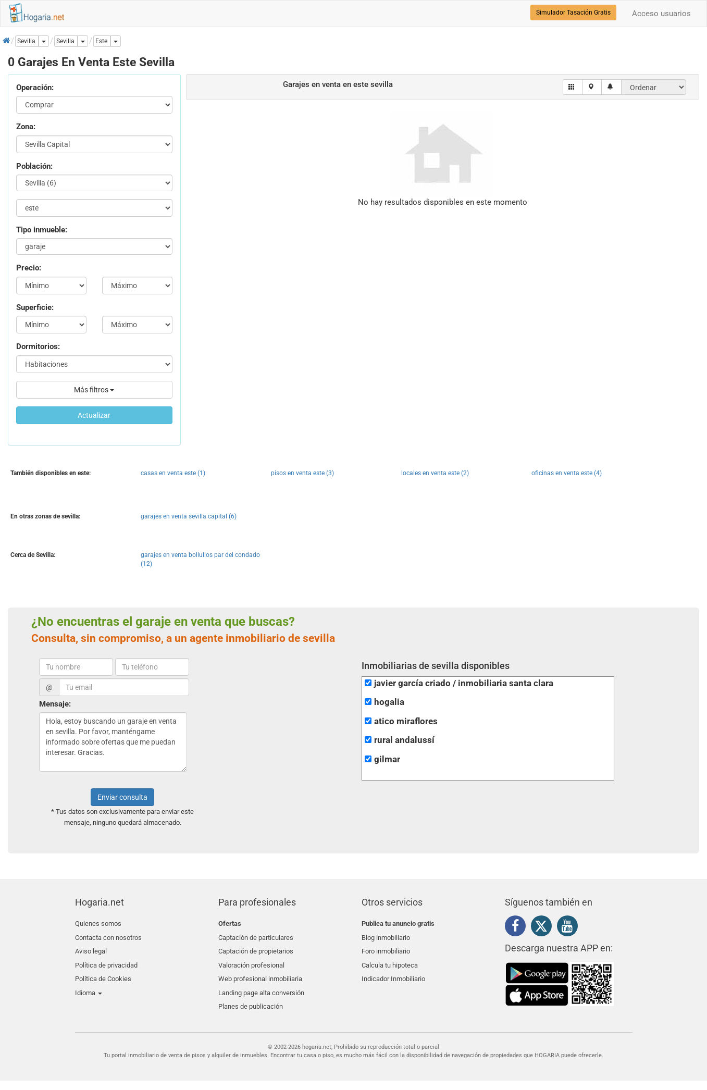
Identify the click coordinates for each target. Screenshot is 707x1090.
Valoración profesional (251, 960)
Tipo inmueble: (41, 229)
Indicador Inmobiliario (393, 972)
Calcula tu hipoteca (390, 960)
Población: (34, 166)
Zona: (25, 126)
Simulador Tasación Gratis (573, 12)
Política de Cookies (103, 972)
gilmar (387, 759)
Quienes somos (98, 923)
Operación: (35, 87)
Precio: (28, 267)
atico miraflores (406, 721)
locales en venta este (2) (435, 473)
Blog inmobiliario (386, 936)
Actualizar (94, 415)
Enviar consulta (122, 797)
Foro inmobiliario (386, 948)
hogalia (389, 702)
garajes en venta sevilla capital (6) (189, 516)
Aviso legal (91, 948)
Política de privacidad (106, 960)
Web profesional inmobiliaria (260, 972)
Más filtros (94, 390)
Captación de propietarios (255, 948)
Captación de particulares (255, 936)
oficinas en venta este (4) (566, 473)
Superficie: (35, 307)
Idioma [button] (88, 985)
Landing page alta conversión (261, 985)
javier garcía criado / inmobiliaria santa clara (463, 683)
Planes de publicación (250, 997)
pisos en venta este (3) (302, 473)
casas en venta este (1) (173, 473)
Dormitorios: (38, 346)
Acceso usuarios (661, 13)
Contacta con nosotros (108, 936)
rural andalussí (404, 740)
